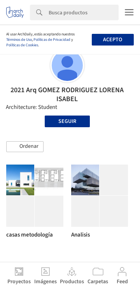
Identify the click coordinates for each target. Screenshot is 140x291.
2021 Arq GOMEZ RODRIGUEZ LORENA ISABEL (67, 94)
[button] (25, 146)
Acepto (112, 40)
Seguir (67, 121)
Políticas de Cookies (22, 45)
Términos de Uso (19, 39)
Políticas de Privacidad (51, 39)
